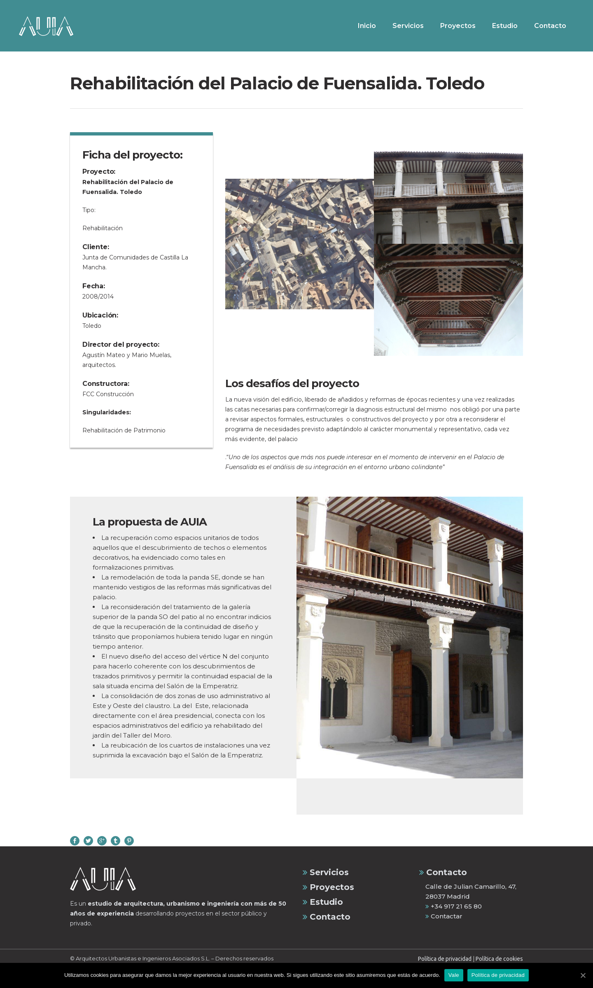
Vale (453, 975)
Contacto (326, 917)
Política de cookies (499, 958)
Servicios (326, 872)
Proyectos (328, 887)
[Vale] (583, 975)
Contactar (443, 916)
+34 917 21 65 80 (453, 906)
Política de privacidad (445, 958)
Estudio (323, 902)
